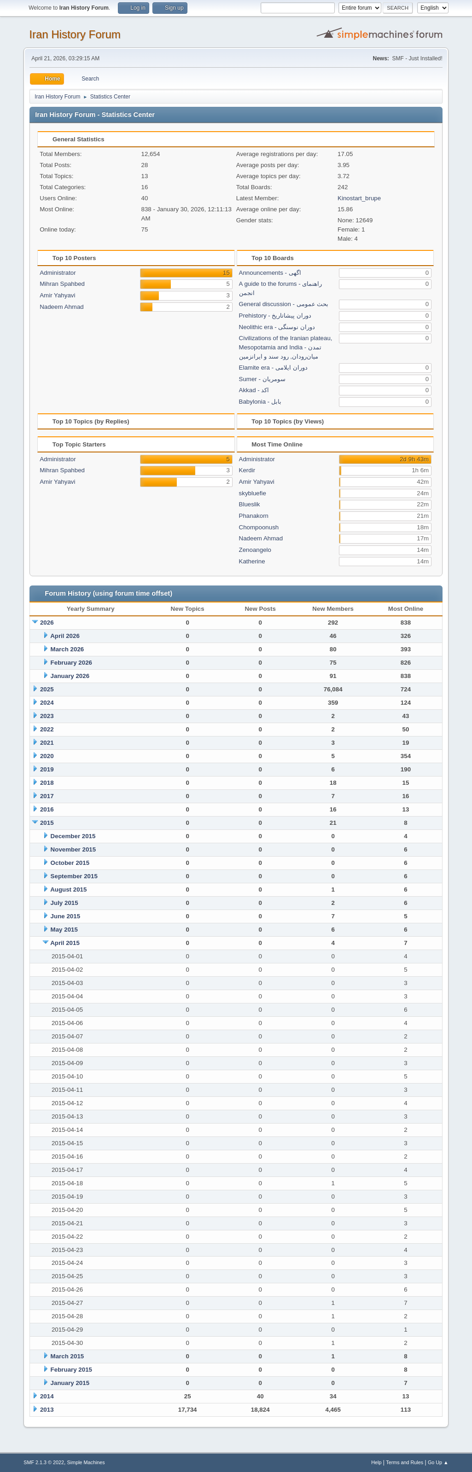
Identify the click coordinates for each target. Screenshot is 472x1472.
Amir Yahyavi (57, 295)
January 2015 (70, 1382)
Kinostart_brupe (359, 198)
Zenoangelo (255, 549)
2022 (47, 729)
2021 (47, 742)
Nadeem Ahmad (62, 306)
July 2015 (64, 902)
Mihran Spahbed (62, 283)
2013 (47, 1409)
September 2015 (74, 876)
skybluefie (252, 493)
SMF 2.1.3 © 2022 (43, 1462)
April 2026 (65, 635)
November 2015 (73, 849)
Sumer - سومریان (262, 379)
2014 (47, 1396)
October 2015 (70, 862)
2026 (47, 622)
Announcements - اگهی (270, 272)
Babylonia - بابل (260, 401)
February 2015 (71, 1369)
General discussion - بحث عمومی (284, 304)
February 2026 (71, 662)
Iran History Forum (75, 34)
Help (376, 1462)
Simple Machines (86, 1462)
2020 (47, 756)
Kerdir (247, 470)
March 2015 (67, 1356)
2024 (47, 702)
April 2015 (65, 942)
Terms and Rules (404, 1462)
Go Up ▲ (438, 1462)
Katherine (252, 561)
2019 (47, 769)
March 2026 (67, 649)
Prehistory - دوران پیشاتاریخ (275, 315)
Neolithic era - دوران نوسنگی (277, 327)
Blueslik (249, 504)
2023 (47, 716)
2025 (47, 689)
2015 (47, 822)
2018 (47, 782)
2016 (47, 809)
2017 (47, 796)
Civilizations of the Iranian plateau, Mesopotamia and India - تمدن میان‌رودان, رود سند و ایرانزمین (285, 347)
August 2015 (68, 889)
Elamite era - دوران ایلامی (273, 367)
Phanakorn (253, 515)
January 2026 (70, 675)
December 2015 (73, 836)
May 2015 (64, 929)
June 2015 (65, 916)
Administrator (58, 272)
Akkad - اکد (254, 390)
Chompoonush (259, 527)
